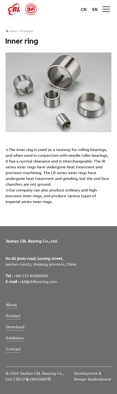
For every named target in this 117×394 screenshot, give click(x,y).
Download (15, 326)
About (11, 304)
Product (13, 315)
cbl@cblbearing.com (38, 281)
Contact (13, 349)
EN (95, 9)
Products (26, 31)
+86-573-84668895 (31, 275)
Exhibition (15, 337)
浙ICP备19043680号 (33, 379)
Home (11, 31)
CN (83, 9)
